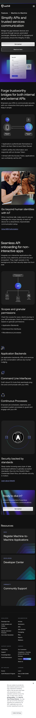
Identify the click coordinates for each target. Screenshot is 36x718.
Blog (19, 635)
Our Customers (22, 649)
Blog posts (4, 628)
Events (3, 671)
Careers (24, 659)
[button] (18, 44)
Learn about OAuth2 (8, 481)
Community (4, 649)
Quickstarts (21, 624)
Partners (20, 656)
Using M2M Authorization (9, 229)
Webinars (20, 640)
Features (4, 13)
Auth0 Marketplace (6, 657)
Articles (20, 621)
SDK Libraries (21, 629)
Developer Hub (5, 621)
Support (3, 652)
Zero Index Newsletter (7, 635)
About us (20, 661)
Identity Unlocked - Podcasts (6, 631)
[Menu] (34, 6)
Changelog (21, 632)
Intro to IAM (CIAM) (23, 673)
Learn (19, 671)
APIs (19, 627)
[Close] (33, 687)
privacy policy (11, 701)
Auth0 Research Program (8, 673)
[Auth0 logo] (17, 6)
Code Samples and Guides (6, 625)
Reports (20, 637)
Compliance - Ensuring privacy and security (24, 653)
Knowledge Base (5, 655)
